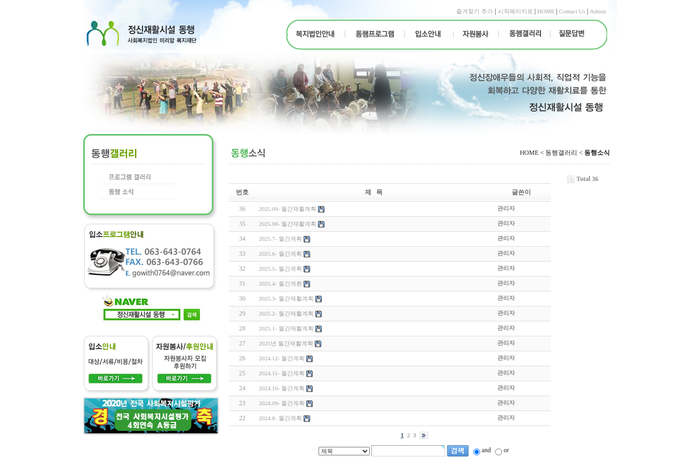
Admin (598, 11)
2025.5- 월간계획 (280, 268)
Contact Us (572, 11)
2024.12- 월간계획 (282, 358)
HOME (545, 11)
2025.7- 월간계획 (280, 238)
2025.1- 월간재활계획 (286, 328)
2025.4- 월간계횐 (280, 283)
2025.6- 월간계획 (280, 253)
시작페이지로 (515, 11)
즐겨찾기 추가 (474, 11)
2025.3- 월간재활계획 (286, 298)
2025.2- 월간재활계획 (286, 313)
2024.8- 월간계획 (280, 418)
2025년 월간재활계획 (286, 343)
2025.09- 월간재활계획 (287, 209)
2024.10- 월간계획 (282, 388)
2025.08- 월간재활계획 (287, 223)
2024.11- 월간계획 (282, 373)
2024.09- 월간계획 (282, 403)
